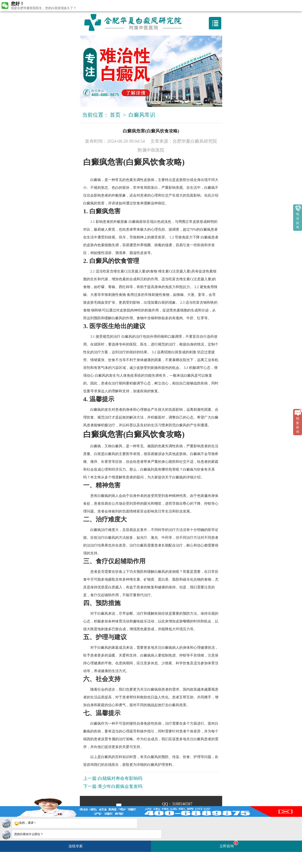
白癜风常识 (142, 115)
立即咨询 (228, 844)
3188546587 (182, 804)
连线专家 (75, 846)
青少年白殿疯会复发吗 (120, 786)
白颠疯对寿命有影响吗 (120, 778)
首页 (115, 115)
